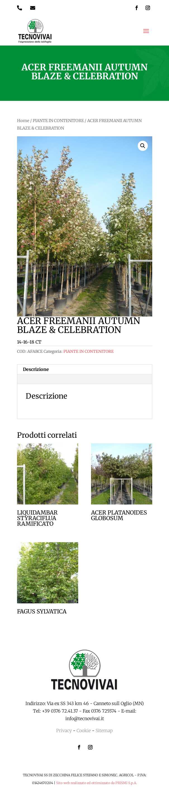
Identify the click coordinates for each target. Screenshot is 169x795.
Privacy (64, 730)
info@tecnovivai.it (84, 718)
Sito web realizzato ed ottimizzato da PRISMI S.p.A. (96, 783)
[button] (143, 146)
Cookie (84, 730)
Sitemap (104, 730)
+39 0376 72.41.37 (60, 711)
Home (23, 120)
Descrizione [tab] (36, 369)
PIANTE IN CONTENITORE (58, 120)
